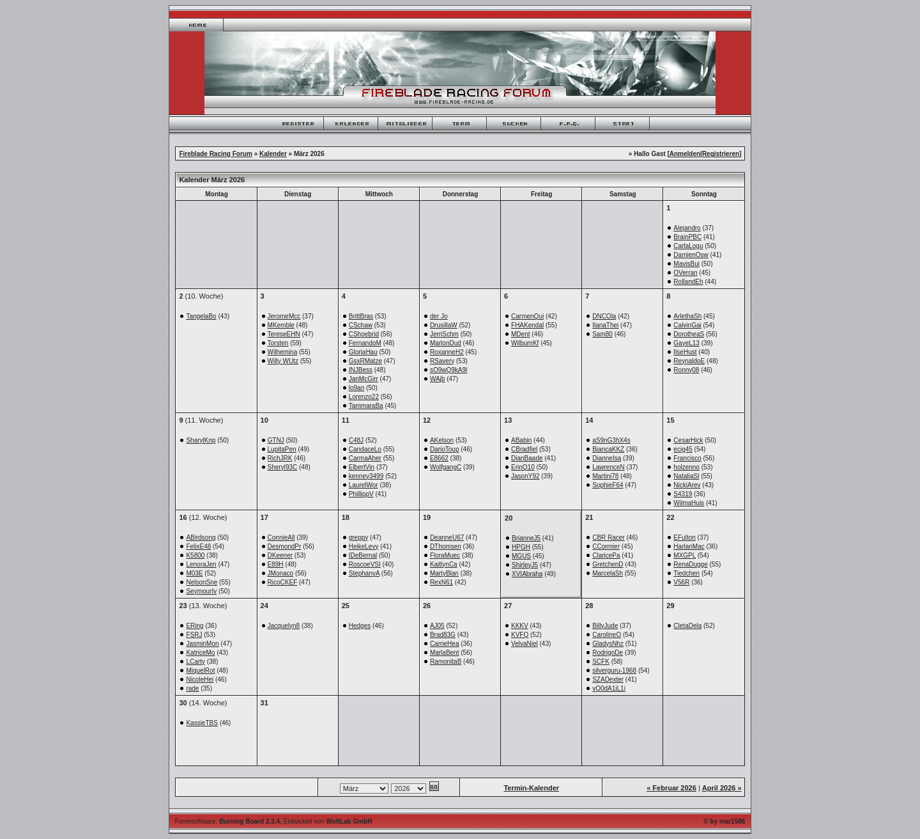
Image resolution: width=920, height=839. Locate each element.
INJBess (360, 369)
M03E (194, 573)
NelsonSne (201, 582)
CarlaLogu (688, 245)
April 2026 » (722, 788)
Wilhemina (283, 352)
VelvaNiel (524, 643)
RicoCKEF (283, 582)
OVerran (685, 272)
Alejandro (686, 227)
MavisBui (686, 263)
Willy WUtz (283, 361)
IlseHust (684, 352)
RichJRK (280, 458)
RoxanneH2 (447, 352)
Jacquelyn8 (284, 625)
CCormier (606, 546)
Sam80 (602, 334)
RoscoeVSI (365, 564)
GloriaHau (363, 352)
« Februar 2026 (671, 788)
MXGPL (684, 555)
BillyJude (605, 625)
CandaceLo (365, 449)
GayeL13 (686, 343)
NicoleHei (199, 679)
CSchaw (360, 325)
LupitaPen (282, 449)
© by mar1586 (724, 821)
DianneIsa (606, 458)
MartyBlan (444, 573)
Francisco (687, 458)
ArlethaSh (687, 316)
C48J (356, 440)
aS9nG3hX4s (611, 440)
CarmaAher (365, 458)
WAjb (437, 378)
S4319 (682, 494)
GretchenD (607, 564)
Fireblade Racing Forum (215, 153)
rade (192, 688)
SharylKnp (200, 440)
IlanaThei (605, 325)
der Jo (439, 316)
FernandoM (365, 343)
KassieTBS (201, 722)
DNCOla (604, 316)
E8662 (439, 458)
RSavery (442, 361)
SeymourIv (201, 591)
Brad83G (443, 634)
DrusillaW (443, 325)
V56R (681, 582)
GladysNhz (608, 643)
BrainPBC (687, 236)
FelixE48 (198, 546)
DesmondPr (285, 546)
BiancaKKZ (608, 449)
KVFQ (519, 634)
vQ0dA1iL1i (608, 688)
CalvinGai (687, 325)
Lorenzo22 (364, 396)
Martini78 (605, 476)
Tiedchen (686, 573)
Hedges (360, 625)
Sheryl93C (283, 467)
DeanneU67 (447, 537)
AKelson (442, 440)
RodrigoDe (607, 652)
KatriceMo (200, 652)
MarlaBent (444, 652)
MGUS (521, 556)
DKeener (280, 555)
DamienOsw (690, 254)
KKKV (519, 625)
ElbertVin (361, 467)
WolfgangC (445, 467)
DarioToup (444, 449)
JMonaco (281, 573)
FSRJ (194, 634)
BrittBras (361, 316)
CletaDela (687, 625)
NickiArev (686, 485)
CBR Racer (608, 537)
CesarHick (688, 440)
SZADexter (608, 679)
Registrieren (720, 153)
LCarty (195, 661)
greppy (359, 537)
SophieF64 (607, 485)
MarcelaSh (607, 573)
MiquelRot (200, 670)
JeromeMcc (284, 316)
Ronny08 (686, 369)
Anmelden (685, 153)
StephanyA (364, 573)
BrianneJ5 (526, 538)
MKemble (281, 325)
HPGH (521, 547)
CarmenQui (527, 316)
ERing (194, 625)
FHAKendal (527, 325)
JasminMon (202, 643)
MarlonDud (445, 343)
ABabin (521, 440)
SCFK (601, 661)
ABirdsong (200, 537)
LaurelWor (363, 485)
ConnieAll (281, 537)
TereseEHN (284, 334)
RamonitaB (445, 661)
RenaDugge (690, 564)
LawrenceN (608, 467)
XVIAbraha (527, 573)
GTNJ (276, 440)
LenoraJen (201, 564)
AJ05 (437, 625)
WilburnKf (525, 343)
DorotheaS (688, 334)
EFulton (684, 537)
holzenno (686, 467)
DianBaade (526, 458)
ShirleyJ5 (525, 564)
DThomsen (445, 546)
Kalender (273, 153)
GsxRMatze (365, 361)
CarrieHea (444, 643)
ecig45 (682, 449)
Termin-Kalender (531, 788)
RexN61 (441, 582)
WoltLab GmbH (349, 821)
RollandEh (688, 281)
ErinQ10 (523, 467)
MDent (520, 334)
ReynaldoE (689, 361)
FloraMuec (445, 555)
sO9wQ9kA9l (448, 369)
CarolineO (606, 634)
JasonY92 (525, 476)
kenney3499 (366, 476)
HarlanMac (688, 546)
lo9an (356, 387)
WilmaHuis (688, 502)
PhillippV (361, 494)
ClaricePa (606, 555)
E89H (276, 564)
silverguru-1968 (614, 670)
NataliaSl (686, 476)
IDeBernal (363, 555)
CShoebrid (364, 334)
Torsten (278, 343)
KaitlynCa (443, 564)
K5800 (195, 555)
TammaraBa (366, 405)
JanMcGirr (363, 378)
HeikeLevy (364, 546)
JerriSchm (444, 334)
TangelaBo (201, 316)
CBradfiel (524, 449)
